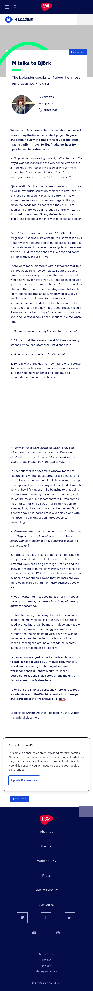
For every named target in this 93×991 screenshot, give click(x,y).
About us (46, 831)
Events (46, 846)
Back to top (85, 813)
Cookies (46, 960)
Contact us (46, 904)
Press (46, 875)
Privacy (46, 966)
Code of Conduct (46, 890)
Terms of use (46, 954)
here (48, 680)
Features (77, 52)
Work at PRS (46, 861)
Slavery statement (46, 971)
